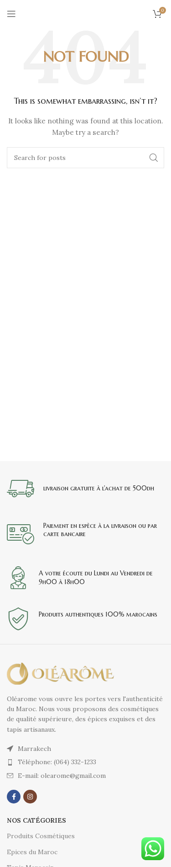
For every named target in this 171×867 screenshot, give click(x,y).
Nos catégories (36, 820)
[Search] (85, 157)
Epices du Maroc (32, 852)
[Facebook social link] (14, 796)
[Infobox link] (85, 488)
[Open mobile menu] (11, 14)
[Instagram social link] (30, 796)
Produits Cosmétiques (41, 836)
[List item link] (85, 762)
